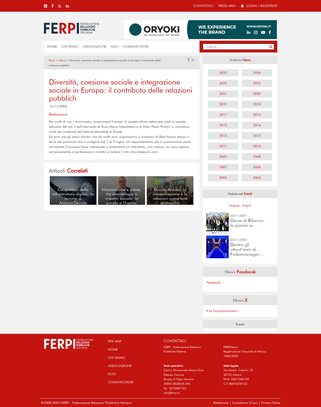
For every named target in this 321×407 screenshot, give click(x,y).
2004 (257, 178)
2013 (223, 136)
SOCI (115, 46)
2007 (223, 167)
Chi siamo (69, 46)
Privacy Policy (270, 403)
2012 (257, 136)
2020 (257, 94)
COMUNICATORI (135, 46)
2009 (223, 157)
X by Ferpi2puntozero (221, 311)
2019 (223, 104)
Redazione (221, 403)
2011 (223, 146)
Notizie (234, 205)
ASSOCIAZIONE (94, 46)
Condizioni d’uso (245, 403)
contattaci (203, 6)
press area (227, 6)
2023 (223, 83)
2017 (223, 115)
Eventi (247, 205)
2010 (257, 146)
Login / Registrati (259, 6)
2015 (223, 125)
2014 (257, 125)
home (52, 46)
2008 (257, 157)
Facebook (213, 282)
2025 (223, 73)
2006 (257, 167)
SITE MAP (114, 341)
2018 (257, 104)
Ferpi (52, 60)
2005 (223, 178)
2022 (257, 83)
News (62, 60)
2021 (223, 94)
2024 (257, 73)
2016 (257, 115)
